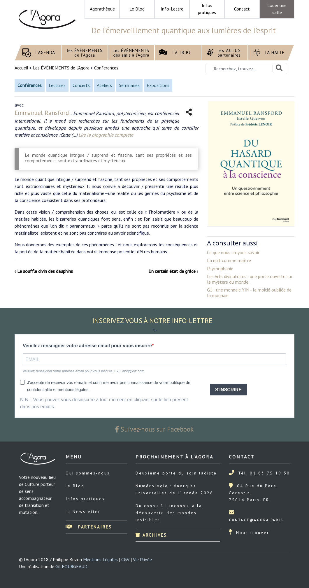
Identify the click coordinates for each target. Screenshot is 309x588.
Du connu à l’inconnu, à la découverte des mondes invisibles (169, 512)
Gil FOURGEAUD (71, 566)
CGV (125, 559)
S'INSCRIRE (228, 389)
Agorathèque (102, 9)
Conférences (106, 68)
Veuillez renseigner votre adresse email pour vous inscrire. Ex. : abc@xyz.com (83, 371)
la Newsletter (83, 511)
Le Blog (137, 9)
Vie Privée (142, 559)
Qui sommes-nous (88, 473)
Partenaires (89, 527)
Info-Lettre (172, 9)
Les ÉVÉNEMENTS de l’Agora (61, 68)
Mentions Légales (100, 559)
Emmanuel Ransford (43, 113)
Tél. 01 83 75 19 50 (264, 473)
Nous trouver (252, 532)
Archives (151, 535)
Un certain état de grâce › (173, 271)
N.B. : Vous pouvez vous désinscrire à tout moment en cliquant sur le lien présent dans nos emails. (104, 403)
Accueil (22, 68)
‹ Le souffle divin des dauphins (44, 271)
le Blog (75, 485)
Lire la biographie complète (105, 135)
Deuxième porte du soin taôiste (176, 473)
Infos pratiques (85, 498)
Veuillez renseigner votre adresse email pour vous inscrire (87, 345)
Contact (242, 9)
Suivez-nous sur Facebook (154, 429)
